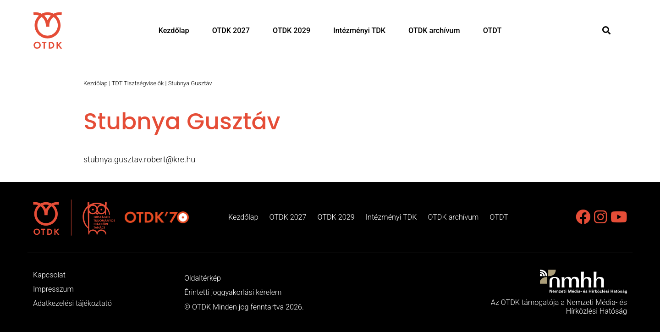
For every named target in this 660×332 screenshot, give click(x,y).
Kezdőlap (174, 30)
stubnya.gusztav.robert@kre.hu (139, 159)
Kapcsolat (49, 275)
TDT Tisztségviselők (138, 83)
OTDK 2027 (231, 30)
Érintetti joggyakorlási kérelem (232, 292)
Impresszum (53, 289)
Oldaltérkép (202, 278)
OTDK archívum (434, 30)
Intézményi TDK (359, 30)
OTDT (492, 30)
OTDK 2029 (291, 30)
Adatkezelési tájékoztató (72, 303)
